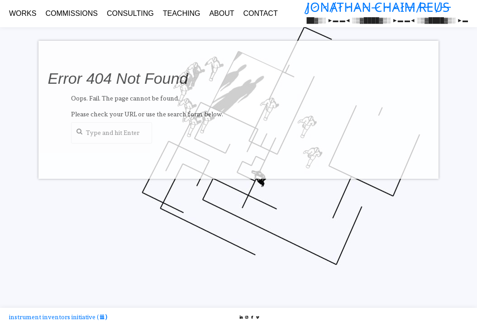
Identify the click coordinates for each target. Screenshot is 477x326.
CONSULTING (130, 13)
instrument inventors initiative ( (58, 317)
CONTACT (260, 13)
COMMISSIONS (71, 13)
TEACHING (181, 13)
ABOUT (221, 13)
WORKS (22, 13)
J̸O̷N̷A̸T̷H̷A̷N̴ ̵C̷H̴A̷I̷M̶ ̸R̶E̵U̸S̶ (377, 7)
